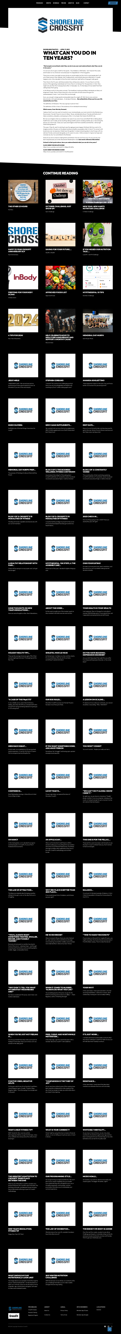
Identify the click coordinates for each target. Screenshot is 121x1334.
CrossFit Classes (32, 1309)
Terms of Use (63, 1315)
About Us (46, 1310)
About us (71, 3)
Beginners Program (33, 1315)
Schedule (56, 3)
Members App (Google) (82, 1315)
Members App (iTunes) (82, 1310)
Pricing (63, 3)
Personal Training (32, 1312)
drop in (48, 3)
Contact (86, 3)
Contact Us (47, 1315)
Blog (77, 3)
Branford (99, 1309)
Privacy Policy (64, 1310)
